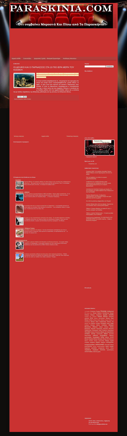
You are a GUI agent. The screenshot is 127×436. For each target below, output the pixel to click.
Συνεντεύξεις (27, 58)
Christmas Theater (95, 311)
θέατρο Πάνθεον (89, 340)
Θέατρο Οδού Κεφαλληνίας (98, 321)
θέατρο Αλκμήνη (89, 339)
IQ (85, 313)
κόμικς (107, 346)
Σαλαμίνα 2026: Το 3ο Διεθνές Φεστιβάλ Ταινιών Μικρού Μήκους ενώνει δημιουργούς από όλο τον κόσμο (99, 173)
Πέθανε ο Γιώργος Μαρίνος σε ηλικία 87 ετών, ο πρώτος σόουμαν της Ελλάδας (98, 209)
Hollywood (110, 311)
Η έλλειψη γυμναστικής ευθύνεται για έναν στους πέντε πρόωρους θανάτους (43, 254)
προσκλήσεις (110, 350)
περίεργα (95, 350)
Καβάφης (87, 325)
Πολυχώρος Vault (97, 330)
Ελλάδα (29, 99)
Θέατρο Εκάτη (96, 320)
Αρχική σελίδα (16, 58)
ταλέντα (95, 351)
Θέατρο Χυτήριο (95, 323)
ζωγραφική (96, 337)
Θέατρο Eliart (110, 318)
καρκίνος (103, 342)
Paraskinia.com (93, 164)
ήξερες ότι (103, 332)
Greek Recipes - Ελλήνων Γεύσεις (25, 228)
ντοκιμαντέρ (101, 348)
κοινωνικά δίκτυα (109, 344)
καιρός (98, 342)
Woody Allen (89, 313)
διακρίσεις (20, 99)
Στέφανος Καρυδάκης (108, 330)
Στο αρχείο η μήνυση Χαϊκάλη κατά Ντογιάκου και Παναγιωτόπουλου (41, 241)
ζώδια (102, 337)
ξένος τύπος (110, 348)
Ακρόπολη (99, 315)
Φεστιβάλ (87, 332)
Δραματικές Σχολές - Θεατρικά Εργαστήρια (47, 58)
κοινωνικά (100, 344)
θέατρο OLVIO (109, 337)
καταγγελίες (110, 342)
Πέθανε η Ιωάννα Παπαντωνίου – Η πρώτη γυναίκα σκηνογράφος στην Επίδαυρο (99, 213)
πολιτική (102, 350)
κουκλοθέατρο (88, 346)
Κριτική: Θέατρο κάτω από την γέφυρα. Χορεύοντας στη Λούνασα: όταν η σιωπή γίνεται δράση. (99, 204)
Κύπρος (93, 325)
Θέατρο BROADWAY (99, 318)
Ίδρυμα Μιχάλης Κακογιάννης (101, 313)
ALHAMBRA (87, 311)
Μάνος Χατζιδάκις (101, 325)
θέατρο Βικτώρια (98, 339)
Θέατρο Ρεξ (87, 323)
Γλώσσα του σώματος (91, 316)
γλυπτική (111, 333)
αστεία (93, 333)
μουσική (94, 348)
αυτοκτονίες (100, 333)
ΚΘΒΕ (112, 323)
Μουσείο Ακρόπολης (96, 328)
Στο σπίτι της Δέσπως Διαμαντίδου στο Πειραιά (98, 201)
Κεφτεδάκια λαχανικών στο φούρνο (33, 229)
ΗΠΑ (91, 318)
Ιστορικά (103, 323)
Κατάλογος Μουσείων (69, 58)
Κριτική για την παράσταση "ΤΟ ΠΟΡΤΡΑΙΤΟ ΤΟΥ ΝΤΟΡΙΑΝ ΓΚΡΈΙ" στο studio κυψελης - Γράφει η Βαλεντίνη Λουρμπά (99, 219)
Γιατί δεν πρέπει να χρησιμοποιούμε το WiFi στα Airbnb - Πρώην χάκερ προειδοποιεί (45, 193)
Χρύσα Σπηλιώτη (95, 332)
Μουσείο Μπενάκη (108, 328)
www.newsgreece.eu (21, 240)
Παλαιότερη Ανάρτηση (72, 136)
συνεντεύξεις (89, 351)
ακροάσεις (110, 332)
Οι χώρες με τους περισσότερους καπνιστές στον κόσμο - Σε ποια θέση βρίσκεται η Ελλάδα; (47, 217)
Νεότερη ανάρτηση (19, 136)
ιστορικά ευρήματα (90, 342)
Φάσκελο (18, 216)
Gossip (103, 311)
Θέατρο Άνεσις (89, 320)
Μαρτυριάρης (19, 204)
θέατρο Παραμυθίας (99, 340)
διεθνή (25, 99)
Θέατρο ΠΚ (110, 321)
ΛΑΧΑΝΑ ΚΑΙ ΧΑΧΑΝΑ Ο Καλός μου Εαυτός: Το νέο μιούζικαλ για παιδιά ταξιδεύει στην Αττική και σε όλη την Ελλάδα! (99, 191)
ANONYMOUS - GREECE (22, 192)
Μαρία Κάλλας (103, 327)
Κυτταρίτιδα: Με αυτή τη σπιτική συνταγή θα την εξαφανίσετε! (39, 205)
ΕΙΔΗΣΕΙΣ (18, 180)
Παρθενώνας (88, 330)
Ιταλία (108, 323)
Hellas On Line (19, 252)
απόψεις (87, 333)
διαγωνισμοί (88, 335)
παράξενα (88, 350)
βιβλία (106, 333)
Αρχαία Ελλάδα (108, 315)
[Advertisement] (49, 32)
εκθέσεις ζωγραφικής (100, 335)
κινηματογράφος (90, 344)
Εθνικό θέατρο (103, 316)
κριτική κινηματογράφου (99, 346)
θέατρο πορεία (109, 340)
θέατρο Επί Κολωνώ (108, 339)
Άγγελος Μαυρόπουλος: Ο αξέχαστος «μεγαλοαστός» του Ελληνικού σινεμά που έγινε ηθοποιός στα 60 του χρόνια (98, 196)
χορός (99, 351)
